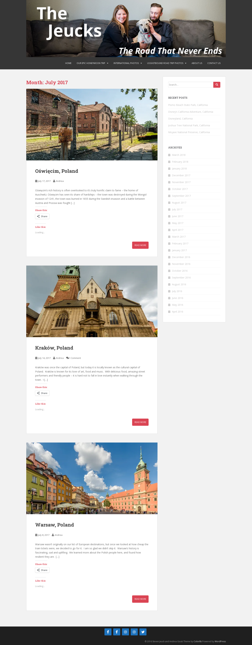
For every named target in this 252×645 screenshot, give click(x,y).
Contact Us (213, 63)
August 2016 (179, 284)
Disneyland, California (180, 118)
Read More (140, 245)
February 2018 (180, 161)
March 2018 (179, 155)
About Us (197, 63)
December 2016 (181, 257)
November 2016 (181, 264)
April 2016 (177, 311)
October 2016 (180, 270)
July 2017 (177, 209)
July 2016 (177, 291)
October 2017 (180, 189)
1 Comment (75, 358)
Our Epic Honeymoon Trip (91, 63)
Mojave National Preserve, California (189, 132)
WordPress (220, 641)
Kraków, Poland (54, 348)
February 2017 (180, 243)
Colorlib (198, 641)
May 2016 (177, 304)
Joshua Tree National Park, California (189, 125)
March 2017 (179, 236)
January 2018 (179, 168)
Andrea (60, 181)
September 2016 (181, 277)
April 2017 (177, 229)
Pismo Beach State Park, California (188, 105)
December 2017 (181, 175)
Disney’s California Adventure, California (190, 111)
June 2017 (177, 216)
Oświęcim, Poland (56, 171)
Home (68, 63)
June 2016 (177, 298)
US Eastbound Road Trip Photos (165, 63)
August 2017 (179, 202)
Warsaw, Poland (54, 524)
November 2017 (181, 182)
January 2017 (179, 250)
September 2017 (181, 195)
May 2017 (177, 223)
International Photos (126, 63)
